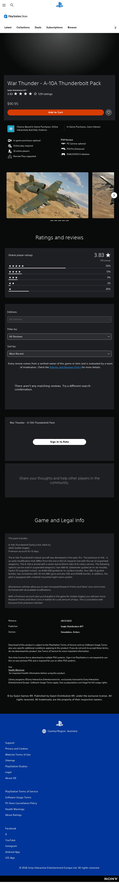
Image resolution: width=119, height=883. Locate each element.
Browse (72, 27)
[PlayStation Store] (16, 16)
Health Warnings (16, 670)
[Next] (114, 195)
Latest (7, 27)
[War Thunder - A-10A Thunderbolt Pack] (47, 195)
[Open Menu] (4, 5)
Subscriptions (54, 27)
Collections (23, 27)
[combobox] (59, 319)
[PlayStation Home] (59, 5)
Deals (38, 27)
